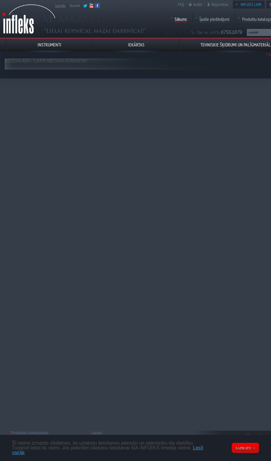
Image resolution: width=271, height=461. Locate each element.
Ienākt (197, 4)
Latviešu (60, 5)
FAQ (181, 4)
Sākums (181, 19)
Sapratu (243, 448)
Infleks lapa (251, 4)
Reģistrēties (220, 4)
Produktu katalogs (256, 19)
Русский (75, 5)
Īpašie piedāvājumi (214, 19)
